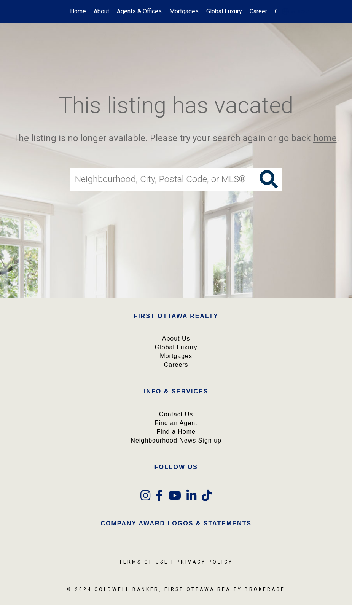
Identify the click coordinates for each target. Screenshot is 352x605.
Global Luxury (224, 11)
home (325, 138)
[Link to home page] (37, 11)
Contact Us (176, 414)
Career (258, 11)
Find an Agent (176, 423)
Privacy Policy (205, 562)
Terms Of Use (144, 562)
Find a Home (176, 431)
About (101, 11)
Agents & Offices (139, 11)
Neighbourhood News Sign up (176, 440)
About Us (176, 338)
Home (78, 11)
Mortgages (184, 11)
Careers (176, 364)
